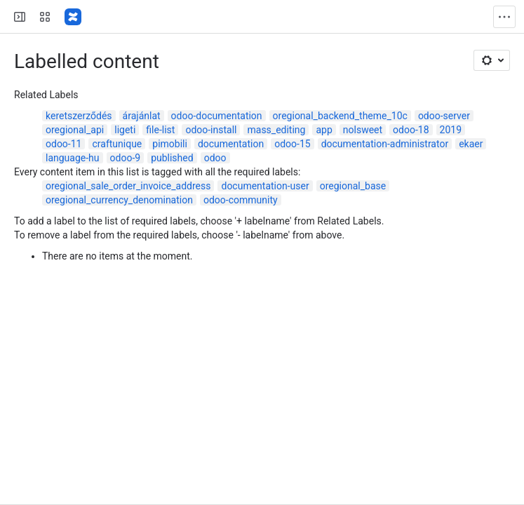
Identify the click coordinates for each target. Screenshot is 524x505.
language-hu (73, 157)
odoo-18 (411, 129)
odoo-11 (63, 143)
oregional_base (353, 185)
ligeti (124, 129)
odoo (215, 157)
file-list (160, 129)
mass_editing (276, 129)
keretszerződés (79, 115)
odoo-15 (292, 143)
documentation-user (265, 185)
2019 (451, 129)
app (324, 129)
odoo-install (210, 129)
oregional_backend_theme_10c (340, 115)
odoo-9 (125, 157)
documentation (231, 143)
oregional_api (75, 129)
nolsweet (362, 129)
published (172, 157)
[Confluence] (73, 17)
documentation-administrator (385, 143)
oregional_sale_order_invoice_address (128, 185)
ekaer (471, 143)
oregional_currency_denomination (119, 200)
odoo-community (240, 200)
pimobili (169, 143)
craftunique (117, 143)
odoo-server (444, 115)
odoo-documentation (216, 115)
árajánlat (142, 115)
